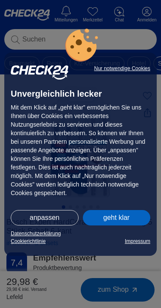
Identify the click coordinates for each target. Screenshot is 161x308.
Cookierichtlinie (28, 241)
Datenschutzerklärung (36, 234)
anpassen (44, 217)
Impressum (137, 241)
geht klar (116, 217)
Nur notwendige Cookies (122, 68)
